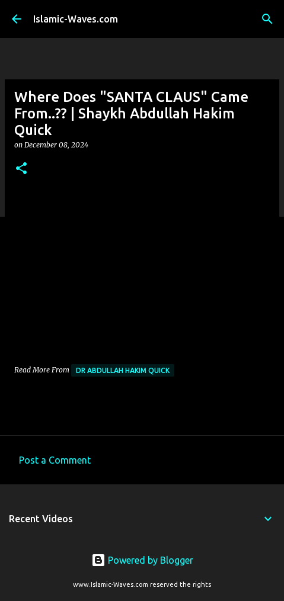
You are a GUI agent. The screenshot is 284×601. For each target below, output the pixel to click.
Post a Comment (55, 460)
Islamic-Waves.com (75, 19)
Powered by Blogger (142, 560)
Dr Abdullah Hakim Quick (123, 370)
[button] (21, 169)
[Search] (267, 19)
